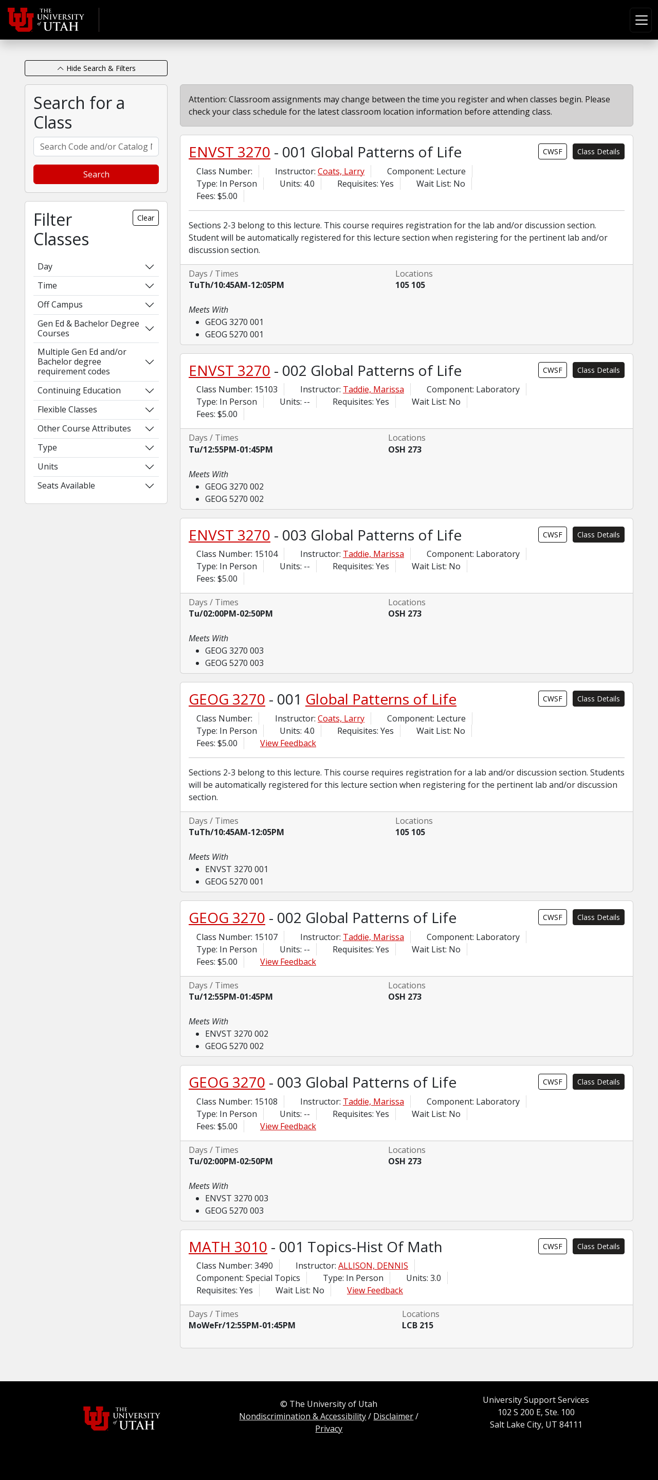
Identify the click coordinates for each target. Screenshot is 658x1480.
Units (48, 466)
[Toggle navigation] (641, 20)
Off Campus (60, 304)
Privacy (328, 1428)
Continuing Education (79, 390)
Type (47, 447)
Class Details (598, 151)
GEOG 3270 (227, 699)
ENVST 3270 (229, 151)
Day (45, 266)
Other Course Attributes (84, 428)
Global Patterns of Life (380, 699)
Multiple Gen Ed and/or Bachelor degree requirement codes (82, 361)
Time (47, 285)
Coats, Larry (341, 171)
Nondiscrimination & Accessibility (302, 1416)
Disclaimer (393, 1416)
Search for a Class (79, 113)
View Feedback (288, 743)
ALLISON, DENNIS (373, 1265)
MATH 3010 (228, 1246)
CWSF (552, 151)
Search (96, 174)
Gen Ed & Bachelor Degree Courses (88, 328)
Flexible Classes (67, 409)
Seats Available (66, 485)
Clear (145, 218)
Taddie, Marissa (373, 389)
